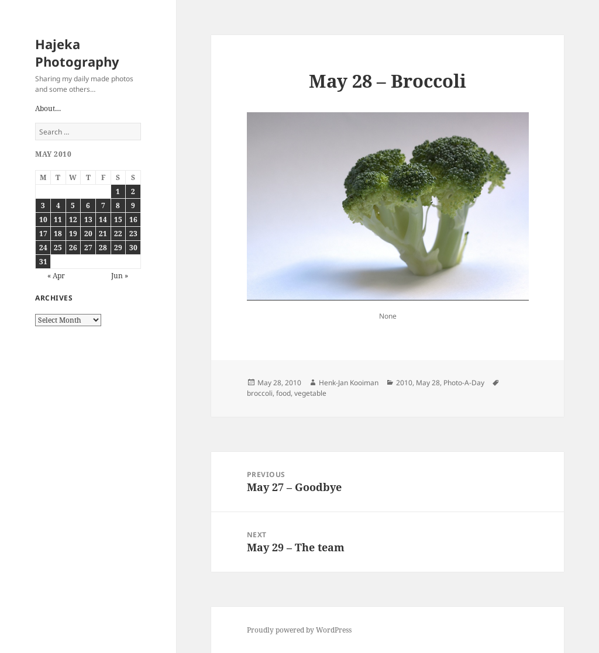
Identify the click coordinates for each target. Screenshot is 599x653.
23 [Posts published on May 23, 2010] (133, 234)
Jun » (119, 276)
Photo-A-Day (463, 383)
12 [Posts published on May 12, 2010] (73, 219)
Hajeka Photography (77, 52)
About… (48, 108)
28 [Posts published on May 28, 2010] (103, 248)
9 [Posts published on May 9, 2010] (133, 205)
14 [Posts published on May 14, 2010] (103, 219)
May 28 (428, 383)
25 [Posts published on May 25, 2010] (58, 248)
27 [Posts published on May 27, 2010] (88, 248)
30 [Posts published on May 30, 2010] (133, 248)
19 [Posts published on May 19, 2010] (73, 234)
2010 (404, 383)
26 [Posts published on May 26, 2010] (73, 248)
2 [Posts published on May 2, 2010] (133, 191)
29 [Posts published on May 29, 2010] (118, 248)
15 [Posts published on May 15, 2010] (118, 219)
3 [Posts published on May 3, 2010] (43, 205)
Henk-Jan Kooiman (348, 383)
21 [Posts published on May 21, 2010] (103, 234)
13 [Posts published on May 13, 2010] (88, 219)
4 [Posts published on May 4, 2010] (58, 205)
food (283, 393)
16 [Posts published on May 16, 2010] (133, 219)
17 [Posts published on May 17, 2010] (43, 234)
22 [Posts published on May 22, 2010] (118, 234)
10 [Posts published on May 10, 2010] (43, 219)
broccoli (260, 393)
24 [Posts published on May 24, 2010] (43, 248)
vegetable (310, 393)
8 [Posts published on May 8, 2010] (118, 205)
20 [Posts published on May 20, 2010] (88, 234)
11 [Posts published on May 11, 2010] (58, 219)
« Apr (56, 276)
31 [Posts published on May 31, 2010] (43, 262)
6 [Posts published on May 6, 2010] (88, 205)
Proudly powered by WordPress (299, 630)
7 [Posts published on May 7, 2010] (103, 205)
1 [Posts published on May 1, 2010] (118, 191)
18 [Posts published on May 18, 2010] (58, 234)
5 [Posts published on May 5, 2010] (73, 205)
